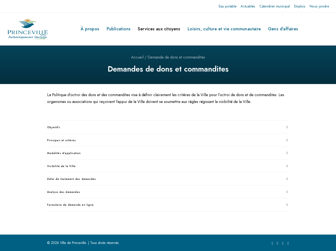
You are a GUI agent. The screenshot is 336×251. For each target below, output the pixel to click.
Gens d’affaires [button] (283, 29)
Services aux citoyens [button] (159, 29)
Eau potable (228, 6)
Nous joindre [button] (319, 6)
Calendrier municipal (275, 6)
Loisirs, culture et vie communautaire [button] (224, 29)
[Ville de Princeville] (27, 29)
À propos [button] (90, 29)
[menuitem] (227, 6)
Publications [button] (118, 29)
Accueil (137, 57)
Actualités (248, 6)
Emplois (299, 6)
